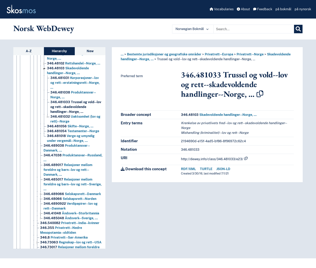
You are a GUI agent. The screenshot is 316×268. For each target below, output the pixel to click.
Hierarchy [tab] (59, 51)
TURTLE (206, 169)
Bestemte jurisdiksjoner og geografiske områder (164, 54)
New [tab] (90, 51)
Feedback (262, 9)
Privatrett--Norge (250, 54)
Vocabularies (222, 9)
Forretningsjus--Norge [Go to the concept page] (73, 225)
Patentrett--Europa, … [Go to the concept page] (70, 142)
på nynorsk (303, 9)
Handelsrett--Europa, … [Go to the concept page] (69, 84)
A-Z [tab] (29, 51)
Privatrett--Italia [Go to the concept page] (62, 171)
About (243, 9)
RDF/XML (188, 169)
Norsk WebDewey (43, 28)
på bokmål (283, 9)
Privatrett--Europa (219, 54)
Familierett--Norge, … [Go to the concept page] (73, 220)
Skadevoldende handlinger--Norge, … (219, 115)
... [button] (122, 54)
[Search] (298, 29)
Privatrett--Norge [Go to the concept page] (64, 176)
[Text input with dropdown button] (253, 29)
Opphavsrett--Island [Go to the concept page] (71, 138)
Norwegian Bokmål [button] (192, 29)
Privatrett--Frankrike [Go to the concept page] (66, 167)
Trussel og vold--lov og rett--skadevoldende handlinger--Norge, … (206, 59)
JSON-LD (223, 169)
